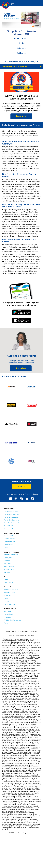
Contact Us (7, 595)
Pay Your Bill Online (10, 536)
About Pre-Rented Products (12, 523)
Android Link (21, 313)
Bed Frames (21, 53)
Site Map (6, 601)
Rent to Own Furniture (11, 511)
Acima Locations (9, 569)
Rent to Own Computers (11, 517)
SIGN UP (21, 486)
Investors (7, 561)
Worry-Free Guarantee (11, 589)
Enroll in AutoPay (9, 539)
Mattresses (21, 48)
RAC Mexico (7, 617)
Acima (6, 623)
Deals (6, 579)
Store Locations (9, 566)
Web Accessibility (22, 632)
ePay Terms (33, 632)
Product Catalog (9, 529)
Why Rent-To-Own (9, 592)
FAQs (5, 548)
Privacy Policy (10, 632)
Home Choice (8, 614)
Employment (8, 558)
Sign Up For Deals (9, 582)
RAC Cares (7, 564)
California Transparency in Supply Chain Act (21, 635)
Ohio (15, 494)
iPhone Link (21, 321)
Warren (21, 494)
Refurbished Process (10, 526)
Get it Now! (7, 611)
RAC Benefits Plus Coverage (12, 620)
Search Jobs (21, 368)
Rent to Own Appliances (11, 514)
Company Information (11, 555)
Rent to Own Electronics (11, 520)
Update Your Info (9, 542)
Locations (8, 494)
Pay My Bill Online (9, 604)
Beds (21, 43)
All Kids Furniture (21, 38)
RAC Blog (7, 572)
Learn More (21, 116)
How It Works (8, 545)
